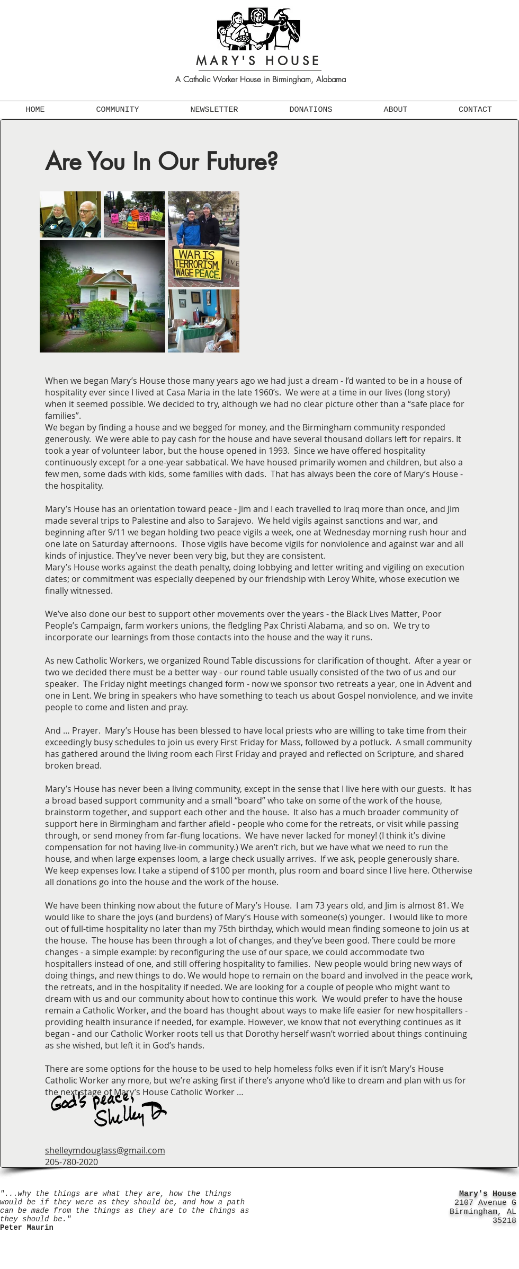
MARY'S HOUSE (259, 61)
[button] (117, 110)
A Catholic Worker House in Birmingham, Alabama (260, 79)
